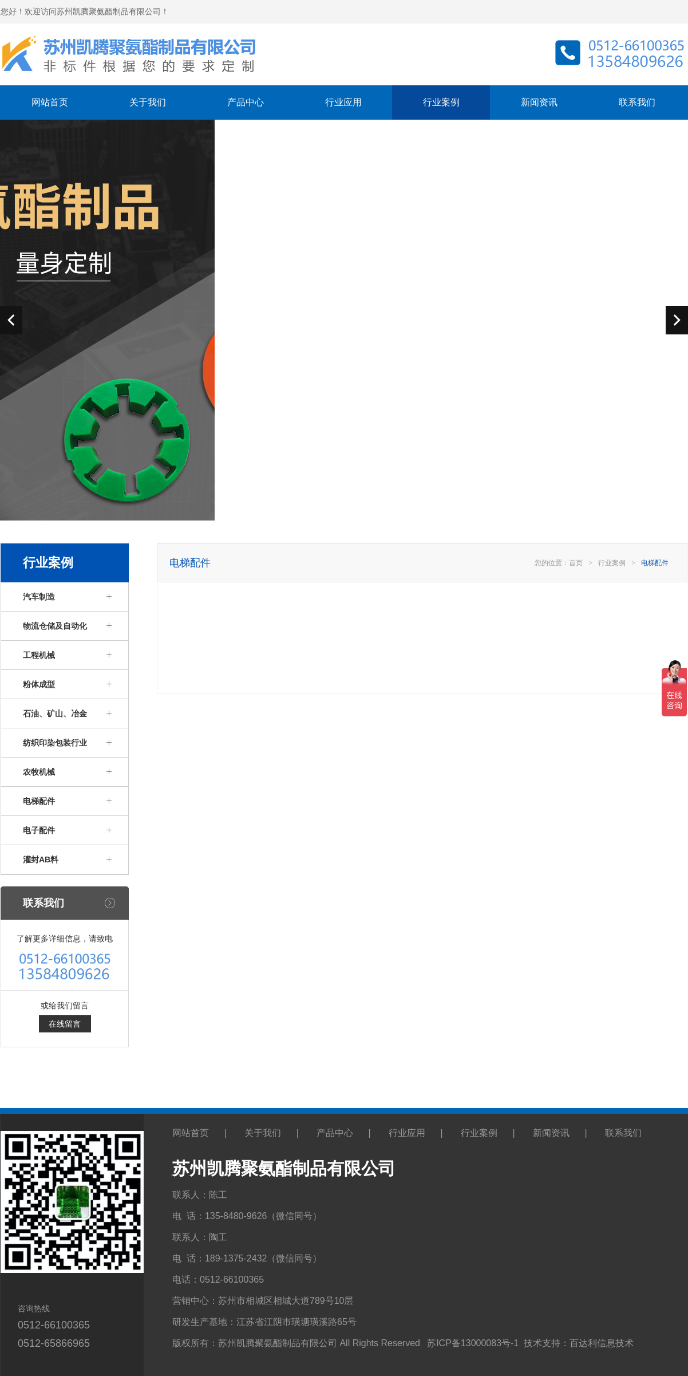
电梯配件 (39, 801)
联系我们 (637, 102)
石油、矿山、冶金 (55, 713)
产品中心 (245, 102)
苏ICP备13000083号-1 (473, 1343)
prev (11, 320)
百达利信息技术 (602, 1343)
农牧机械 (39, 771)
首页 (576, 563)
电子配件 (39, 830)
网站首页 (49, 102)
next (677, 320)
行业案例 (441, 102)
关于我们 (147, 102)
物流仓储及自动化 (55, 625)
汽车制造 (39, 596)
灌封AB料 (40, 859)
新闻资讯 (539, 102)
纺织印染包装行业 (55, 742)
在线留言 (65, 1023)
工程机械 (39, 655)
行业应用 (343, 102)
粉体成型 (39, 684)
